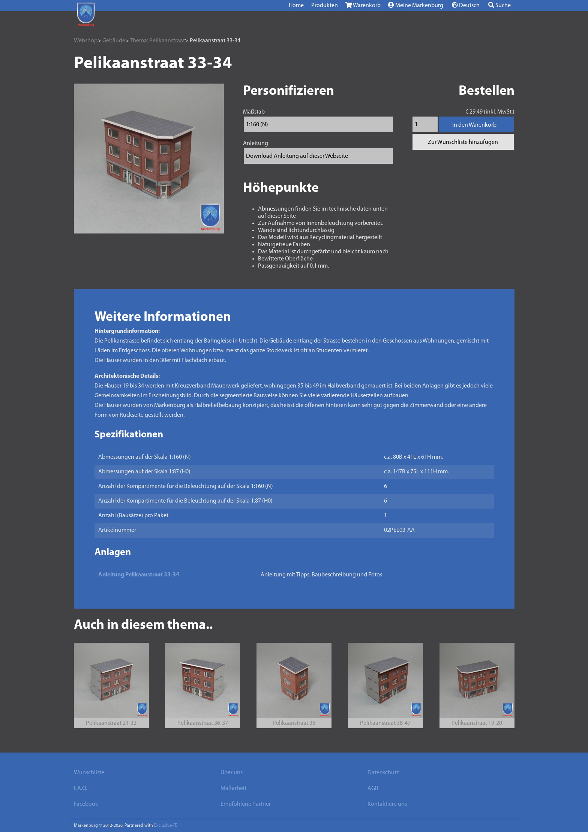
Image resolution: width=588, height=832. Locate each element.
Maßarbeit (233, 789)
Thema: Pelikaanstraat (157, 41)
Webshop (86, 41)
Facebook (86, 804)
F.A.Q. (80, 789)
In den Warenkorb (474, 125)
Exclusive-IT (165, 825)
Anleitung (255, 144)
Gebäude (113, 41)
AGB (373, 789)
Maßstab (254, 112)
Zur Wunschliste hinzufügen (463, 142)
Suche (499, 5)
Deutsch (466, 5)
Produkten (324, 6)
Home (296, 6)
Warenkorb (363, 5)
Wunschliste (89, 773)
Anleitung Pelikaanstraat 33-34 (138, 575)
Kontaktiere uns (387, 804)
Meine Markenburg (415, 5)
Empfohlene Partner (245, 804)
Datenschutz (383, 773)
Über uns (231, 773)
